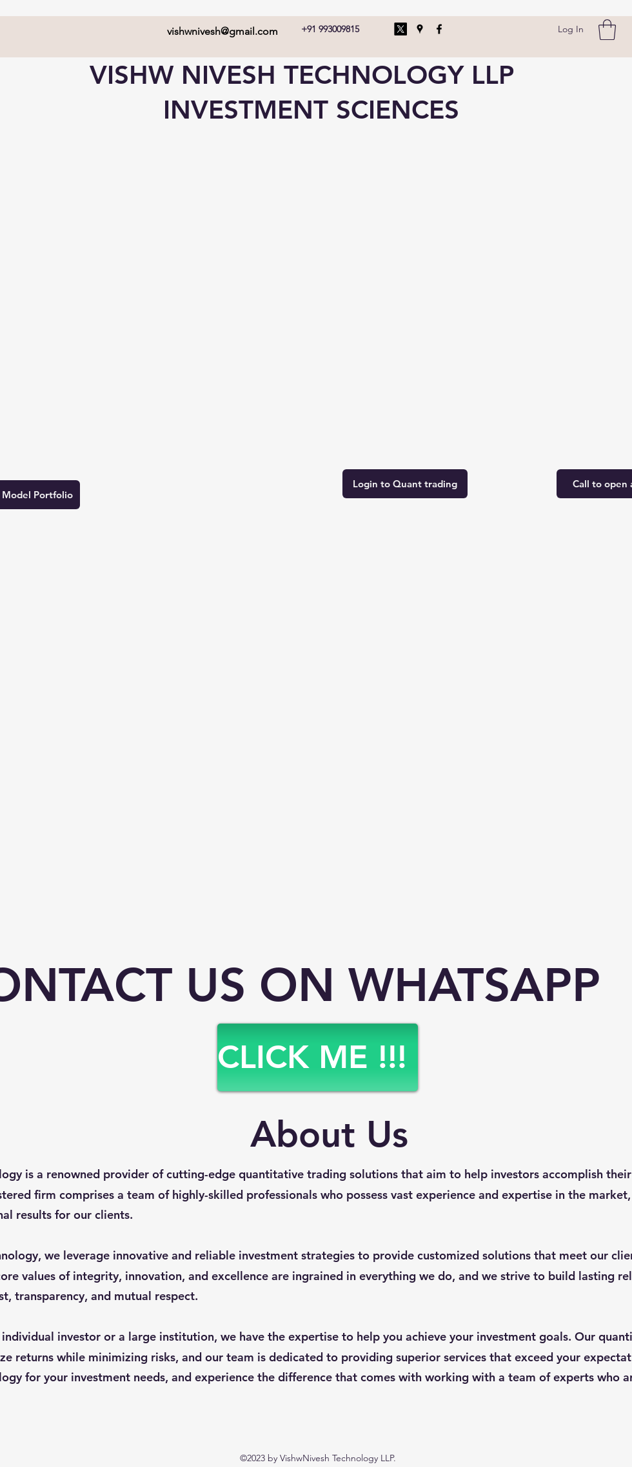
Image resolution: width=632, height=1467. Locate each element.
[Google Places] (419, 29)
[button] (607, 29)
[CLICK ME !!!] (317, 1057)
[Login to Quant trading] (405, 483)
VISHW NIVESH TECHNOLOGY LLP (302, 74)
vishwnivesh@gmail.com (222, 31)
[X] (400, 29)
